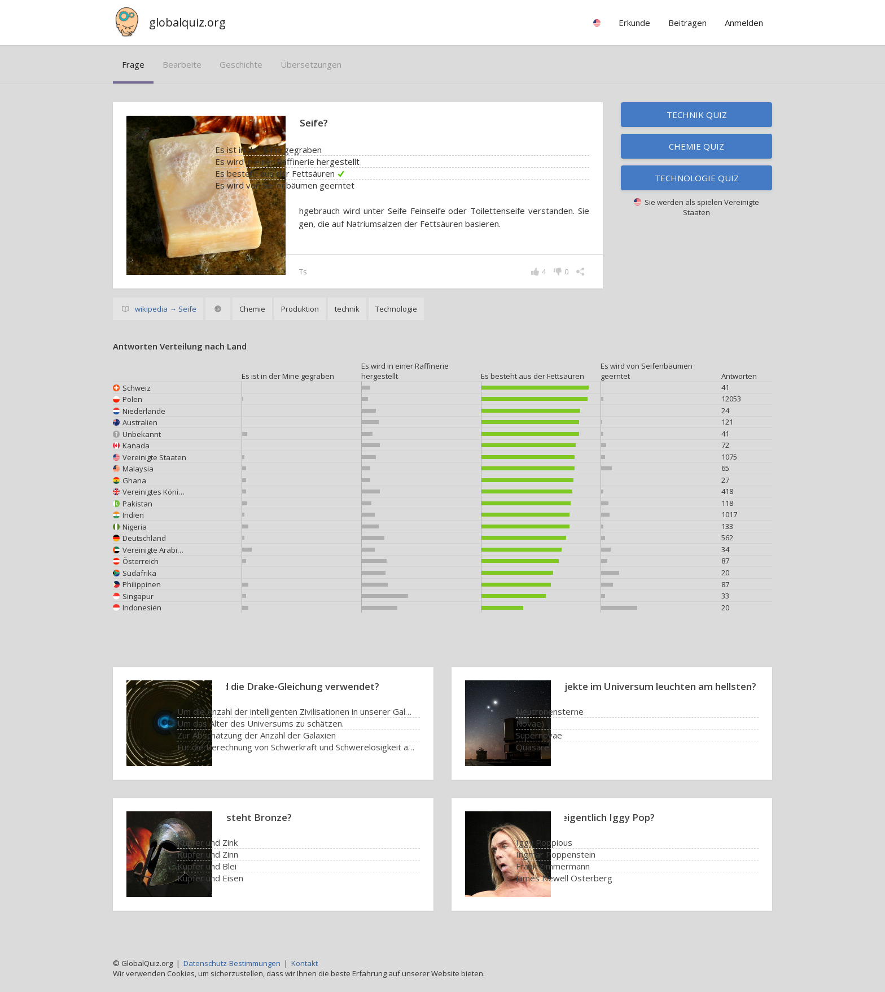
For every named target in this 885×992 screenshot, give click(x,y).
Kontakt (304, 963)
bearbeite (182, 64)
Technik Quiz (697, 114)
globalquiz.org (187, 22)
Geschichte (241, 64)
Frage (133, 64)
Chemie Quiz (696, 146)
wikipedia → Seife (165, 310)
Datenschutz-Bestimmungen (232, 963)
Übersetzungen (311, 64)
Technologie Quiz (697, 177)
